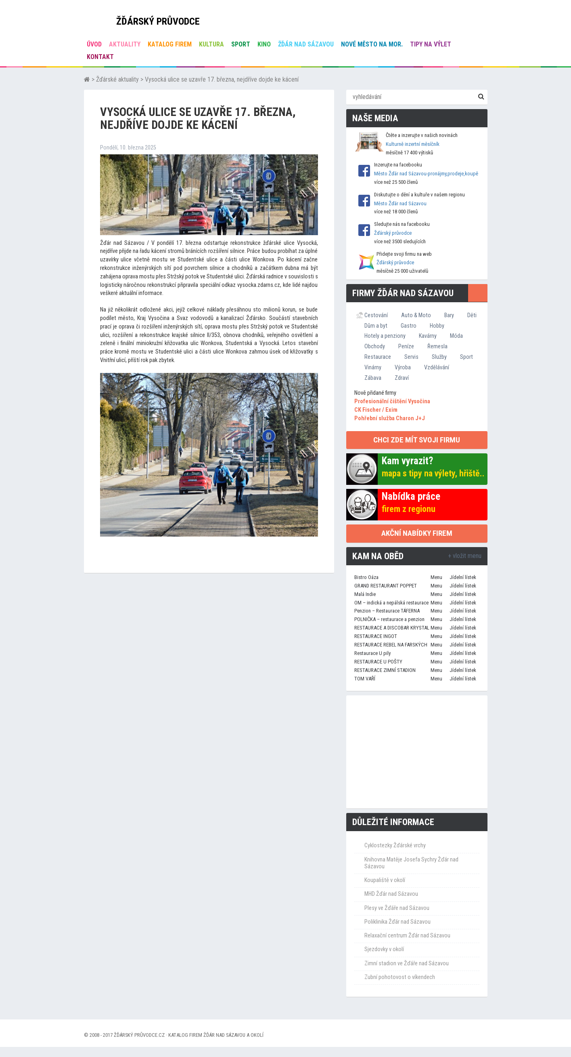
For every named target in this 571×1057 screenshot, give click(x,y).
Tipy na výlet (430, 44)
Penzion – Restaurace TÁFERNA (387, 611)
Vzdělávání (436, 367)
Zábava (372, 378)
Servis (411, 357)
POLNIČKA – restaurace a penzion (389, 619)
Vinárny (372, 367)
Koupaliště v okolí (384, 880)
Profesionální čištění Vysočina (392, 401)
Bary (449, 315)
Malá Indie (365, 594)
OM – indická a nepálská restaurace (391, 603)
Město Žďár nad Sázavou (400, 203)
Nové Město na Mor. (372, 44)
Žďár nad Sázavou (306, 44)
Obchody (374, 346)
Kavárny (428, 336)
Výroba (403, 367)
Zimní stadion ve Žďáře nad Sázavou (406, 963)
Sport (240, 44)
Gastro (408, 325)
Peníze (406, 346)
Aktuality (124, 44)
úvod (94, 44)
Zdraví (402, 378)
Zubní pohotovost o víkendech (399, 977)
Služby (439, 357)
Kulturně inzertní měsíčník (412, 144)
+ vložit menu (464, 556)
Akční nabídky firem (416, 533)
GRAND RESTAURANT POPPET (385, 586)
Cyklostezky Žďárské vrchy (395, 845)
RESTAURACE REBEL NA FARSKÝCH (390, 645)
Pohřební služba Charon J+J (389, 418)
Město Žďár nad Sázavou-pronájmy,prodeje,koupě (426, 174)
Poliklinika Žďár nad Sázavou (397, 921)
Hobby (437, 325)
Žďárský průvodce (393, 233)
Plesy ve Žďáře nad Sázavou (396, 908)
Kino (264, 44)
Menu (436, 577)
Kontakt (100, 57)
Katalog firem (170, 44)
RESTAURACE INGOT (375, 636)
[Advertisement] (416, 752)
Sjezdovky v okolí (384, 949)
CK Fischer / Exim (375, 409)
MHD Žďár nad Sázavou (391, 894)
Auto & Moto (416, 315)
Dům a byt (375, 325)
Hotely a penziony (385, 336)
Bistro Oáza (366, 577)
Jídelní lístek (463, 577)
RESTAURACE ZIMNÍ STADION (385, 670)
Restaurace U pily (372, 653)
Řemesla (437, 346)
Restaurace (377, 357)
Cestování (376, 315)
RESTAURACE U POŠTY (378, 662)
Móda (456, 336)
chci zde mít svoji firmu (416, 439)
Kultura (211, 44)
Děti (472, 315)
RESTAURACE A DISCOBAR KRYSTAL (391, 628)
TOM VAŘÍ (364, 679)
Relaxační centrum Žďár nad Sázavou (407, 935)
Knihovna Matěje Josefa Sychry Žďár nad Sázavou (411, 863)
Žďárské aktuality (117, 79)
